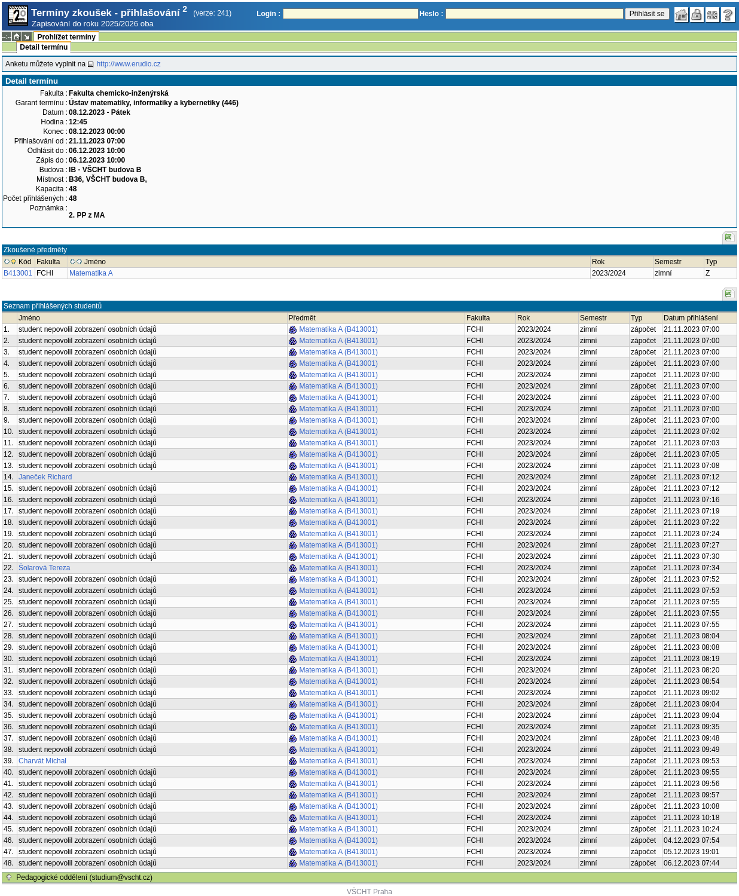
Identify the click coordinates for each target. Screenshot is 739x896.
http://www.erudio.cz (128, 64)
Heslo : (432, 14)
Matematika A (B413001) (339, 329)
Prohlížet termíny (66, 37)
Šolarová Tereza (45, 568)
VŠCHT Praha (369, 892)
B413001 (18, 273)
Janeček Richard (45, 477)
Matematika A (91, 273)
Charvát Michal (42, 761)
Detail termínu (44, 47)
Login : (268, 14)
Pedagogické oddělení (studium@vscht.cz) (84, 877)
